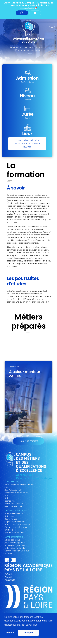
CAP (44, 47)
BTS (6, 495)
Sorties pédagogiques (15, 545)
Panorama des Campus (16, 527)
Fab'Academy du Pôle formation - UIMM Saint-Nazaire (27, 143)
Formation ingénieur (14, 504)
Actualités (9, 554)
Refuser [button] (10, 632)
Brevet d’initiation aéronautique (19, 485)
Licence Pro (10, 501)
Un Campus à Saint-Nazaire (17, 524)
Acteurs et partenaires (14, 533)
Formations (35, 47)
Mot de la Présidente (14, 513)
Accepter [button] (28, 632)
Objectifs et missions (14, 522)
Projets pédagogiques (15, 543)
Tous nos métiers (28, 440)
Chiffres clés (10, 530)
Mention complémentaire (16, 493)
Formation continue (13, 506)
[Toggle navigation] (52, 28)
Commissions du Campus (17, 551)
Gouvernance (11, 519)
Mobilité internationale (15, 548)
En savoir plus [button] (30, 624)
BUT (6, 498)
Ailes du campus (12, 540)
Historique (9, 516)
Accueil (25, 47)
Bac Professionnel (13, 490)
